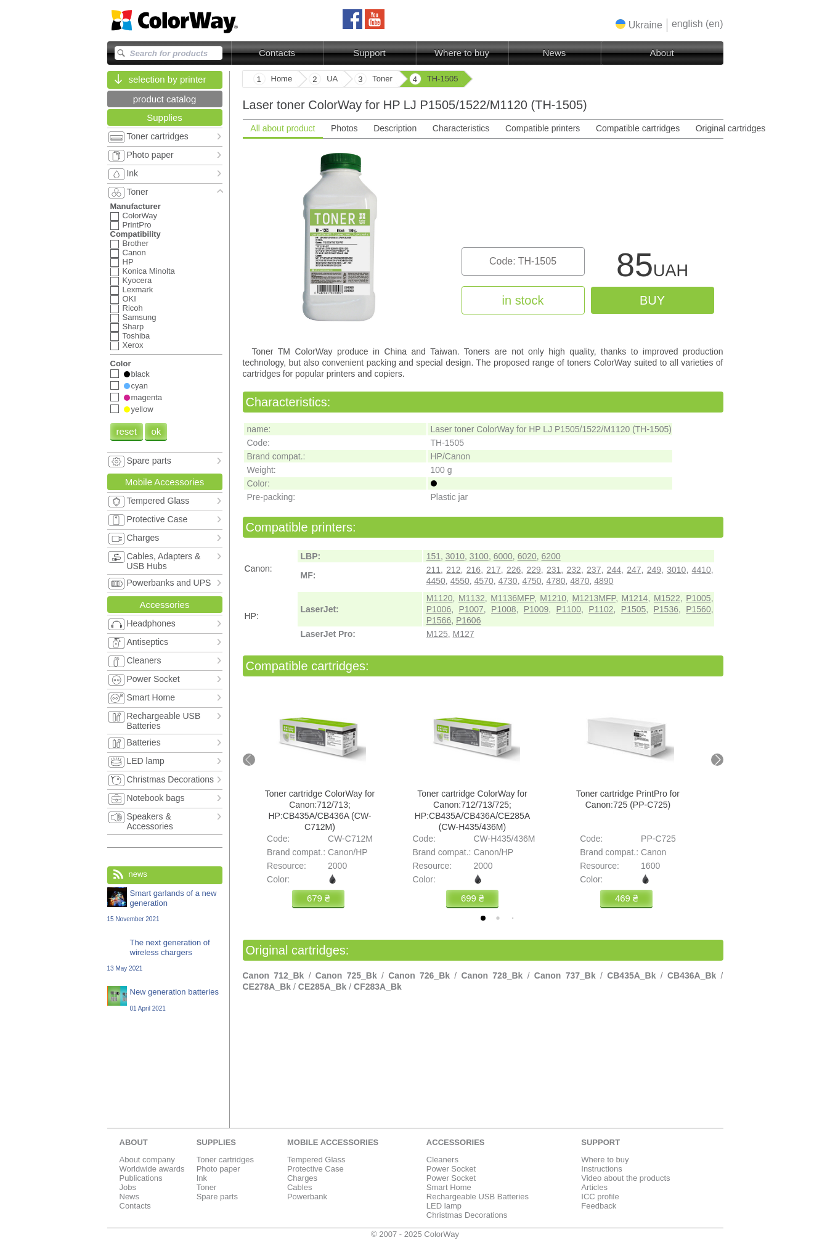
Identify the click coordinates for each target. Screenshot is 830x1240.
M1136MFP (512, 598)
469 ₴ (625, 898)
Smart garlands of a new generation (164, 905)
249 (654, 570)
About (661, 52)
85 (652, 268)
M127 (463, 634)
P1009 (536, 609)
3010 (455, 556)
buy (652, 300)
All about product (282, 128)
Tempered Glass (316, 1159)
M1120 (439, 598)
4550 (460, 581)
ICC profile (600, 1196)
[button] (639, 24)
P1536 (666, 609)
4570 (484, 581)
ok (156, 431)
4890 (603, 581)
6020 (527, 556)
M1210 (553, 598)
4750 (531, 581)
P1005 (698, 598)
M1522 (667, 598)
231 (554, 570)
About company (147, 1159)
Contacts (277, 52)
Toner (207, 1187)
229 (533, 570)
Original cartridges (731, 128)
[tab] (483, 918)
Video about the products (625, 1178)
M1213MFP (594, 598)
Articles (594, 1187)
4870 (579, 581)
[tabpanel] (483, 241)
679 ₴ (317, 898)
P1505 (633, 609)
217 (493, 570)
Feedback (598, 1205)
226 (514, 570)
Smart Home (448, 1187)
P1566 (438, 620)
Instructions (601, 1168)
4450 (436, 581)
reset (126, 431)
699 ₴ (471, 898)
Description (395, 128)
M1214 (635, 598)
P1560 (698, 609)
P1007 (470, 609)
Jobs (128, 1187)
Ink (202, 1178)
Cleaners (442, 1159)
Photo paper (218, 1168)
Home (282, 78)
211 (433, 570)
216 (473, 570)
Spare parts (217, 1196)
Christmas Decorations (467, 1215)
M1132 (471, 598)
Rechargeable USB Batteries (477, 1196)
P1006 (438, 609)
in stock (523, 300)
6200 (551, 556)
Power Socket (451, 1168)
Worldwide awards (152, 1168)
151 (433, 556)
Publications (141, 1178)
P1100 (568, 609)
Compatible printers (542, 128)
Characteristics (461, 128)
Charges (302, 1178)
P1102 (600, 609)
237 (594, 570)
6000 (503, 556)
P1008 (503, 609)
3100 (479, 556)
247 (634, 570)
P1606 (468, 620)
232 (574, 570)
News (554, 52)
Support (369, 52)
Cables (299, 1187)
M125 (437, 634)
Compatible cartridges (638, 128)
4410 (701, 570)
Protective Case (315, 1168)
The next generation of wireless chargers (164, 955)
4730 (508, 581)
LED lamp (444, 1205)
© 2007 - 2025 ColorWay (415, 1234)
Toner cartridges (225, 1159)
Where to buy (461, 52)
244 (614, 570)
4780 (555, 581)
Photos (344, 128)
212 (453, 570)
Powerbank (307, 1196)
